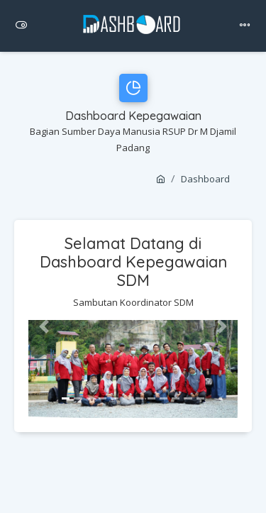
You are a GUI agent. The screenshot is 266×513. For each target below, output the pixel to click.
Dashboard (205, 178)
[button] (44, 326)
